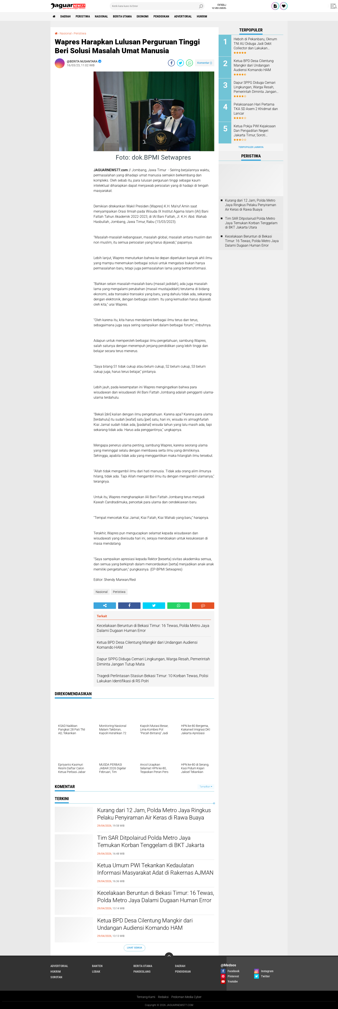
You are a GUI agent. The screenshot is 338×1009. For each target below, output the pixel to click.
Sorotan (56, 977)
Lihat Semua (134, 947)
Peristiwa (83, 16)
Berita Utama (122, 16)
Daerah (65, 16)
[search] (157, 6)
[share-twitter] (180, 62)
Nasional (101, 16)
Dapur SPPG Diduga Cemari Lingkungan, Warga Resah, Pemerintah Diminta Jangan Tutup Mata (255, 87)
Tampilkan (206, 786)
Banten (97, 966)
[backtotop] (169, 956)
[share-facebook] (171, 62)
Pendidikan (161, 16)
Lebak (96, 971)
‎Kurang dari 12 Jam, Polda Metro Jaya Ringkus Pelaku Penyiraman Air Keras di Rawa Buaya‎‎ (154, 814)
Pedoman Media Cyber (186, 997)
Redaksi (163, 997)
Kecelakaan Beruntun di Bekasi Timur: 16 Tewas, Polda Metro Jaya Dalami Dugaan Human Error (155, 896)
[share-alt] (105, 605)
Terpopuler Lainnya (250, 147)
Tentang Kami (146, 997)
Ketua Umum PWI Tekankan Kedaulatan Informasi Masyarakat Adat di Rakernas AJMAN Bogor (155, 872)
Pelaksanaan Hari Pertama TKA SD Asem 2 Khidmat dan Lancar (256, 108)
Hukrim (202, 16)
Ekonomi (143, 16)
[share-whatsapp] (189, 62)
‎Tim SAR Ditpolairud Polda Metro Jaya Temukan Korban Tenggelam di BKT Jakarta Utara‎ (150, 845)
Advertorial (183, 16)
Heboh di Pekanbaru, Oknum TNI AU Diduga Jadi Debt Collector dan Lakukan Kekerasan (255, 43)
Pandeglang (141, 971)
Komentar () (204, 62)
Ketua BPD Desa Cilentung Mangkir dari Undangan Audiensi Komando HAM (145, 924)
